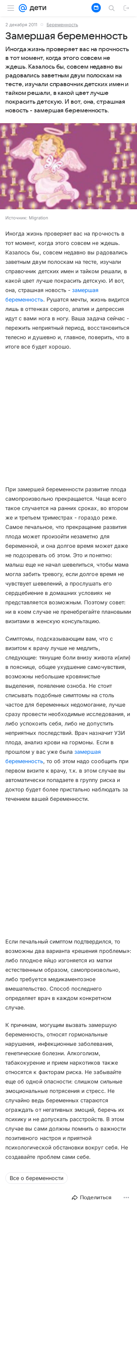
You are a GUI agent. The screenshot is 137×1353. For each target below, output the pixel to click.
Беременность (62, 24)
